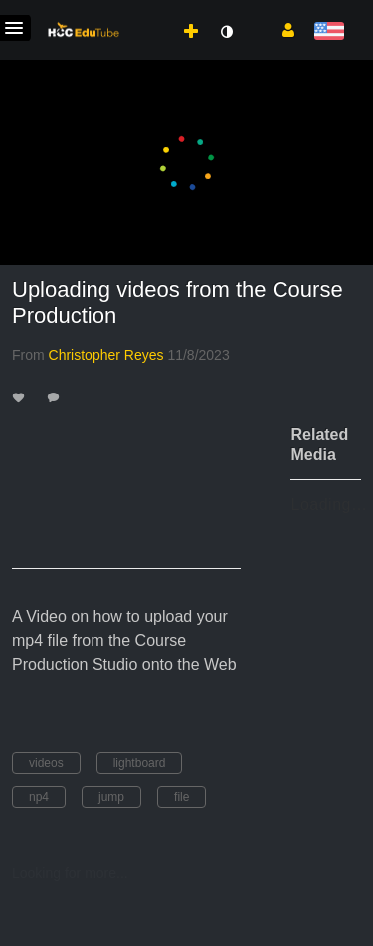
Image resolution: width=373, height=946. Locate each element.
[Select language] (328, 32)
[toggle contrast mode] (226, 32)
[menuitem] (147, 11)
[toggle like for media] (21, 397)
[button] (281, 29)
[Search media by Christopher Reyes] (106, 355)
